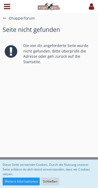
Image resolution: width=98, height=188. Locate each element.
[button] (7, 6)
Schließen (50, 181)
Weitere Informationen (21, 181)
